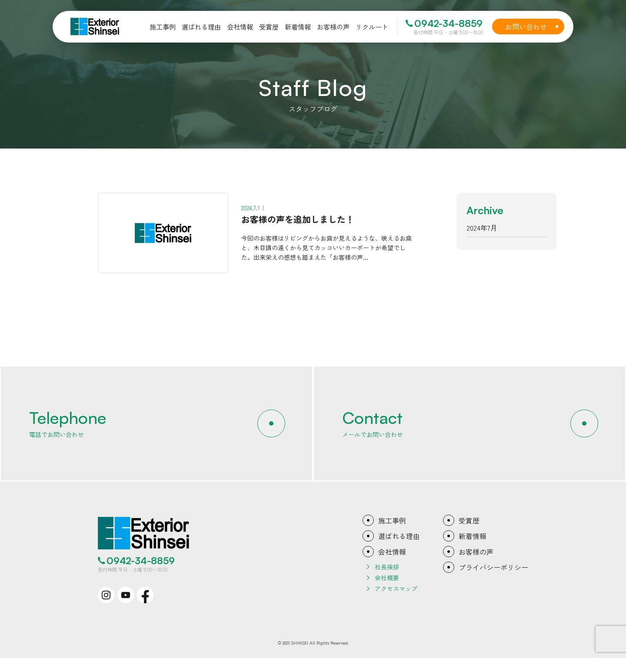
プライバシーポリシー (493, 567)
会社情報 (392, 551)
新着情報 (472, 535)
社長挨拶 (387, 566)
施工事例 (392, 520)
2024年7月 (481, 227)
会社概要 (387, 577)
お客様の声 (476, 551)
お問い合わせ (533, 26)
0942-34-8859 (448, 23)
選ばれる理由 (399, 535)
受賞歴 (469, 520)
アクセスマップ (396, 588)
